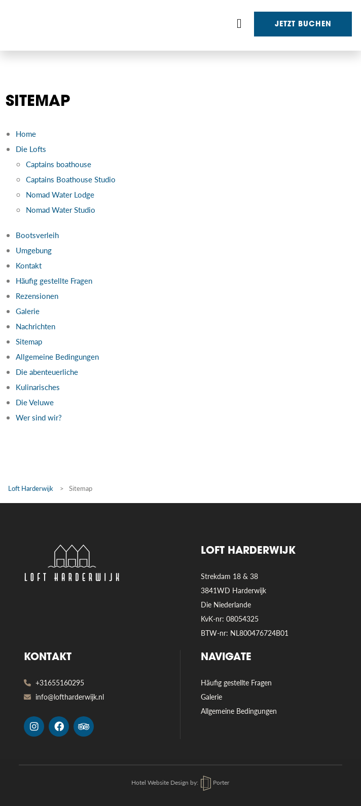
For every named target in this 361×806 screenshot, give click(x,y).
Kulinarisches (38, 386)
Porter (215, 782)
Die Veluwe (35, 402)
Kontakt (29, 265)
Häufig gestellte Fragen (54, 280)
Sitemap (29, 341)
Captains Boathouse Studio (71, 179)
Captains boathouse (58, 164)
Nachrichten (35, 326)
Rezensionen (37, 295)
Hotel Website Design (160, 782)
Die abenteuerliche (47, 371)
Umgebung (34, 250)
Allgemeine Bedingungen (57, 356)
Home (26, 133)
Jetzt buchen (303, 24)
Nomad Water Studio (60, 209)
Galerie (28, 310)
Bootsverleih (37, 234)
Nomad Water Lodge (60, 194)
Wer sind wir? (39, 417)
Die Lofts (31, 148)
